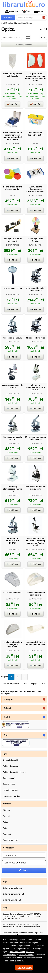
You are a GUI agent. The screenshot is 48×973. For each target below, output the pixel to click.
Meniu (38, 11)
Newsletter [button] (8, 848)
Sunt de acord (24, 967)
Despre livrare (9, 784)
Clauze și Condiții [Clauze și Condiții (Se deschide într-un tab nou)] (26, 955)
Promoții (6, 816)
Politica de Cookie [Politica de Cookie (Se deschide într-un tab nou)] (17, 952)
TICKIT (12, 195)
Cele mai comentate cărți (13, 894)
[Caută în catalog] (43, 17)
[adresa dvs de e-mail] (24, 862)
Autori (5, 828)
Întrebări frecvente (10, 790)
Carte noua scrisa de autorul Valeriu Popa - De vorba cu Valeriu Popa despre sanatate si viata (23, 934)
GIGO (35, 143)
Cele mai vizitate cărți (12, 900)
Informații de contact (11, 796)
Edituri (5, 822)
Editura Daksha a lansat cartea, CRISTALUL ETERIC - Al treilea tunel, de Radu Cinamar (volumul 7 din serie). (22, 916)
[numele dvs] (24, 855)
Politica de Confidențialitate (14, 772)
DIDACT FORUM (35, 85)
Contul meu (11, 11)
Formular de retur (10, 840)
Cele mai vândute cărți (12, 888)
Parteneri (7, 834)
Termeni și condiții (10, 760)
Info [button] (5, 754)
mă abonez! (24, 870)
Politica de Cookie (10, 766)
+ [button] (44, 699)
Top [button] (5, 881)
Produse (8, 17)
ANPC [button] (7, 717)
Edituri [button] (7, 708)
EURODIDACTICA (12, 85)
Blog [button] (5, 907)
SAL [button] (6, 735)
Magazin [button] (7, 804)
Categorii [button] (8, 699)
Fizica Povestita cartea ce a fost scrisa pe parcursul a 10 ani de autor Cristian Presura (21, 925)
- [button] (44, 717)
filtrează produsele (24, 45)
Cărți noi (6, 810)
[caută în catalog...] (28, 17)
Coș (26, 11)
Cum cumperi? (9, 778)
